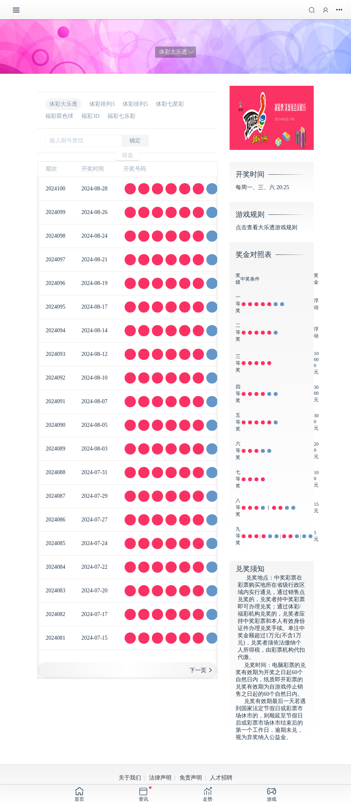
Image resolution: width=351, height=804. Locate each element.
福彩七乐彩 (121, 116)
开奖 (180, 41)
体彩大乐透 (63, 104)
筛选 (127, 155)
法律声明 (160, 778)
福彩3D (90, 116)
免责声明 (191, 778)
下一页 (198, 670)
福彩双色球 (59, 116)
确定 (135, 140)
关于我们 (130, 778)
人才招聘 (221, 778)
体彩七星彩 (170, 104)
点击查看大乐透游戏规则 (266, 227)
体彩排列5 (135, 104)
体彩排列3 (102, 104)
